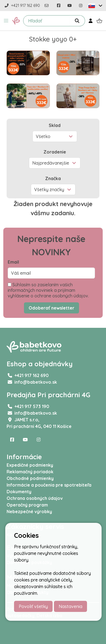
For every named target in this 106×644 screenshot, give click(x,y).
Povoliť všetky (33, 606)
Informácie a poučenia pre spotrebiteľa (49, 485)
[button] (6, 20)
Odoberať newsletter (51, 308)
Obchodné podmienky (30, 478)
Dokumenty (19, 491)
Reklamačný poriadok (30, 471)
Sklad (55, 125)
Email (13, 262)
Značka (53, 178)
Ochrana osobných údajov (35, 498)
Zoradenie (55, 152)
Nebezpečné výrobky (29, 511)
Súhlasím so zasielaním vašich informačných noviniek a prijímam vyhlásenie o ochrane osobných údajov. (48, 290)
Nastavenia (70, 606)
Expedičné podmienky (30, 465)
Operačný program (27, 505)
